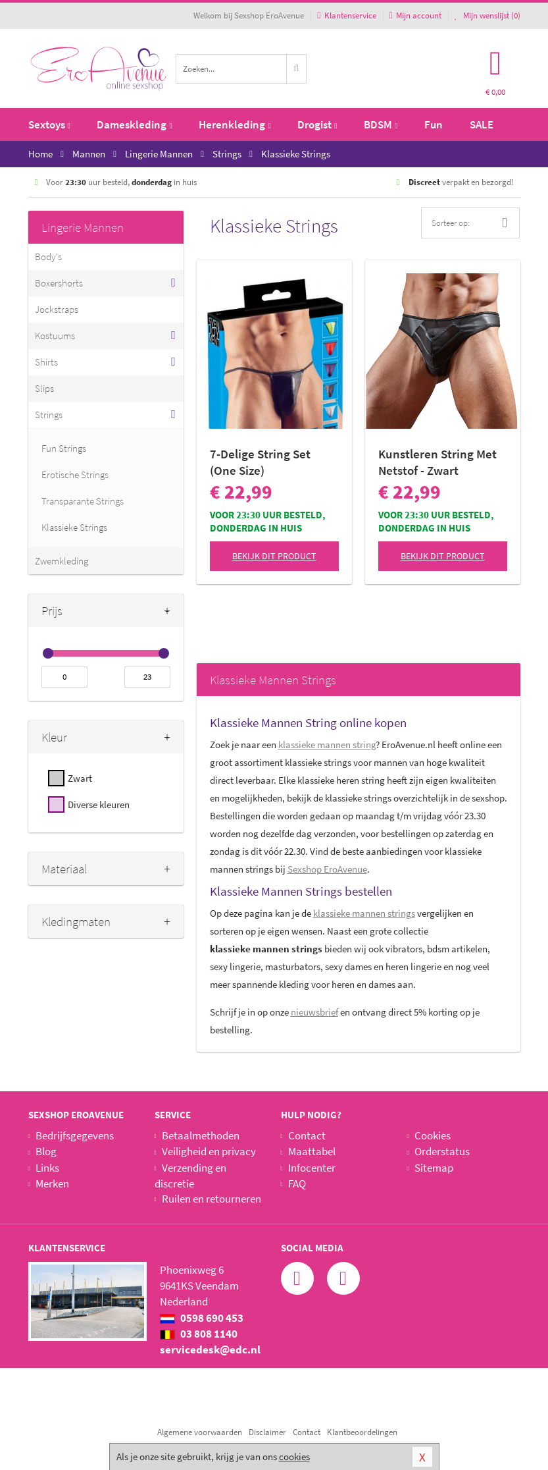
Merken (52, 1183)
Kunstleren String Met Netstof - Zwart (437, 462)
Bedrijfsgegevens (75, 1135)
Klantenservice (346, 15)
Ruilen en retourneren (211, 1198)
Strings (48, 414)
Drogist (317, 124)
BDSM (380, 124)
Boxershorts (59, 283)
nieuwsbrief (314, 1012)
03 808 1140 (198, 1333)
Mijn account (415, 15)
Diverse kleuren (99, 804)
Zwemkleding (61, 561)
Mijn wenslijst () (487, 15)
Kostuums (55, 335)
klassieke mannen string (327, 744)
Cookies (432, 1135)
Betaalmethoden (200, 1135)
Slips (44, 388)
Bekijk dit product (274, 556)
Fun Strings (63, 448)
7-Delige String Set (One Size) (260, 462)
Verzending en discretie (190, 1175)
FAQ (297, 1183)
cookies (294, 1456)
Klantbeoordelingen (362, 1432)
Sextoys (49, 124)
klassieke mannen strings (364, 913)
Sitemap (433, 1167)
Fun (433, 124)
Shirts (46, 362)
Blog (46, 1151)
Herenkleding (234, 124)
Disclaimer (267, 1432)
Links (47, 1167)
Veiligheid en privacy (209, 1151)
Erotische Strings (75, 474)
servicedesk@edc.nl (210, 1349)
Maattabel (312, 1151)
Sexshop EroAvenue (327, 869)
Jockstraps (56, 309)
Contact (307, 1135)
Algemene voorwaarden (199, 1432)
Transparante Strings (82, 501)
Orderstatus (442, 1151)
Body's (48, 256)
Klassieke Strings (74, 527)
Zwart (80, 778)
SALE (481, 124)
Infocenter (312, 1167)
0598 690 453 (201, 1318)
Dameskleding (134, 124)
